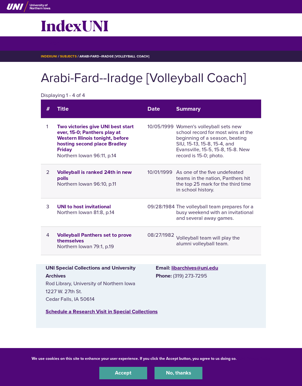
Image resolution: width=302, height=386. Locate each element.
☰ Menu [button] (52, 43)
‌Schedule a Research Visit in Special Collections (102, 311)
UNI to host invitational (84, 207)
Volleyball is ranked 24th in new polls (94, 175)
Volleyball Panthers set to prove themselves (94, 238)
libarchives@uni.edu (194, 268)
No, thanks (178, 373)
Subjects (68, 56)
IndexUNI (75, 25)
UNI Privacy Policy (254, 358)
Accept (123, 373)
